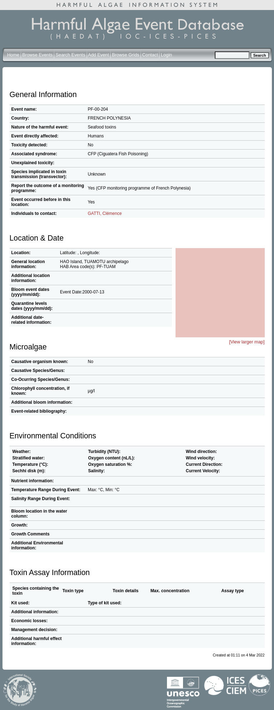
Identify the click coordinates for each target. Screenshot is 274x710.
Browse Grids (125, 54)
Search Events (70, 54)
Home (13, 54)
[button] (224, 282)
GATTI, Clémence (105, 213)
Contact (150, 54)
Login (166, 54)
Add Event (98, 54)
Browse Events (37, 54)
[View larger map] (246, 341)
